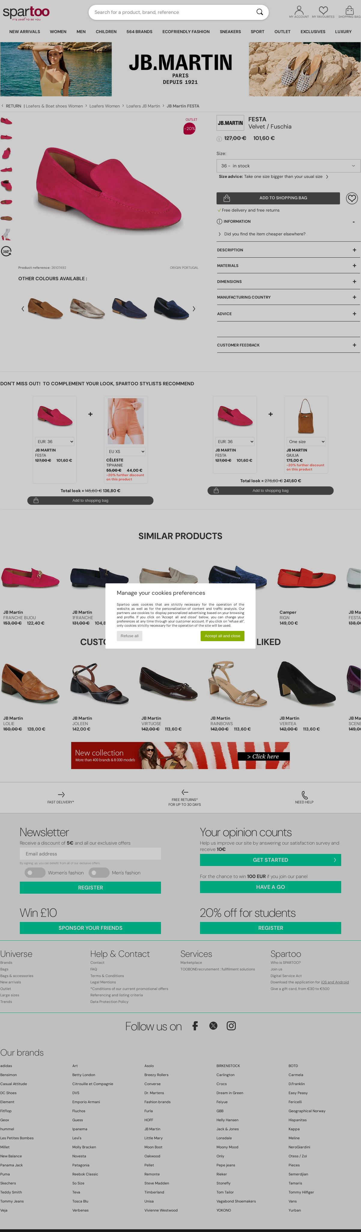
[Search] (260, 12)
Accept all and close (223, 636)
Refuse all (129, 636)
